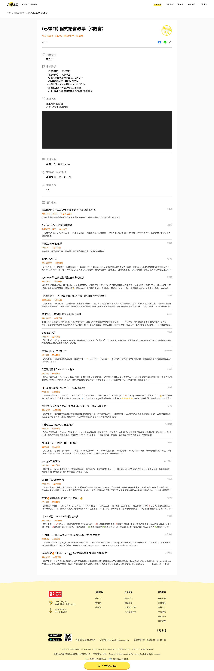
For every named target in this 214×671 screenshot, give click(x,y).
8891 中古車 (141, 649)
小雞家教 (169, 4)
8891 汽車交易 (120, 649)
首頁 (9, 13)
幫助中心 (162, 616)
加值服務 (128, 602)
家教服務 (162, 602)
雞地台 (180, 4)
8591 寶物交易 (108, 649)
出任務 (70, 649)
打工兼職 (157, 4)
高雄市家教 (19, 13)
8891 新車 (131, 649)
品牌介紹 (162, 598)
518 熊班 (63, 649)
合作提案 (162, 620)
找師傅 (77, 649)
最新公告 (191, 4)
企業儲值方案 (130, 607)
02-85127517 (89, 640)
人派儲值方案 (130, 611)
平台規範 (162, 611)
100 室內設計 (97, 649)
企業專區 (203, 4)
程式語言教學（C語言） (38, 13)
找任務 (98, 602)
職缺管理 (128, 598)
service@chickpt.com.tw (119, 640)
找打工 (98, 598)
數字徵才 (150, 649)
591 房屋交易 (86, 649)
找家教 (98, 607)
